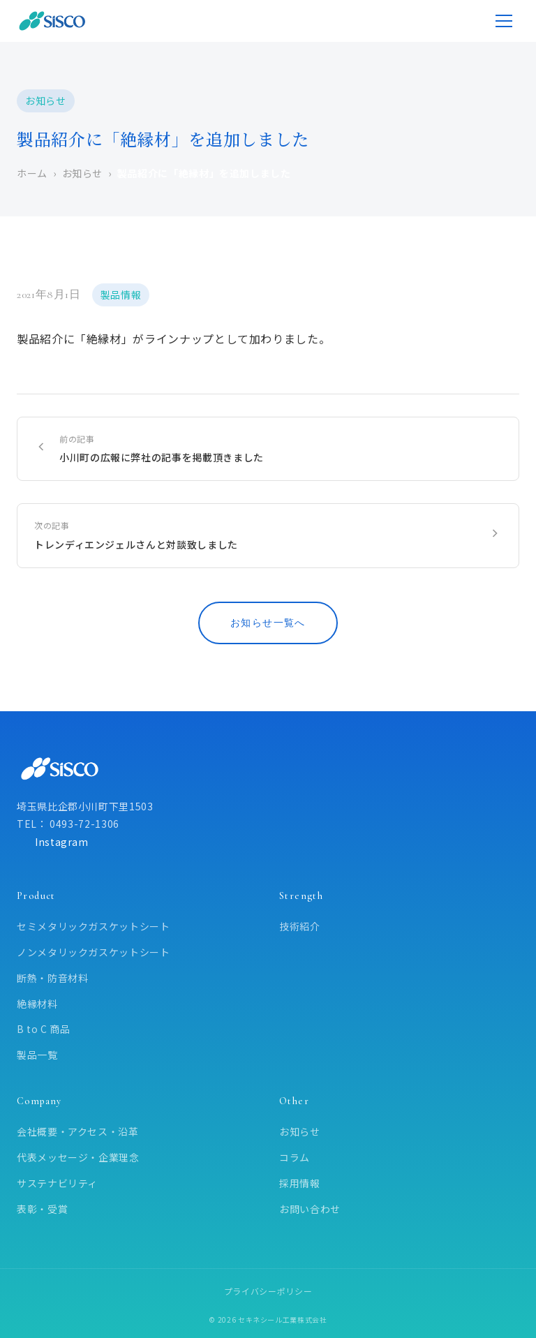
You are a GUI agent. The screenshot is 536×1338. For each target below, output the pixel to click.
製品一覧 (37, 1055)
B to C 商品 (43, 1029)
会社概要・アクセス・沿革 (78, 1131)
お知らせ (299, 1131)
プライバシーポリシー (268, 1291)
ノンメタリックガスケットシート (93, 952)
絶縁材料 (37, 1004)
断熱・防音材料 (52, 978)
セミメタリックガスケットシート (93, 926)
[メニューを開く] (504, 21)
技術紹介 (299, 926)
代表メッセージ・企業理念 (78, 1157)
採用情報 (299, 1183)
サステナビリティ (57, 1183)
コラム (294, 1157)
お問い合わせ (310, 1209)
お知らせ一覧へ (268, 623)
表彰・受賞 (42, 1209)
